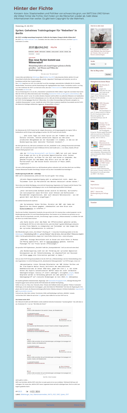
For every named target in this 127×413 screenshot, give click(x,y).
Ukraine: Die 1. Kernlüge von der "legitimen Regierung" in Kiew (105, 125)
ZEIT (67, 394)
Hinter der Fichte (33, 8)
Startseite (50, 405)
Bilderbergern (19, 234)
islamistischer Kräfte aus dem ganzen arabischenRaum (64, 94)
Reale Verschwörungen (97, 188)
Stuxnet (70, 275)
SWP (58, 394)
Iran (31, 394)
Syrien (63, 394)
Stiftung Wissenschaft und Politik (41, 153)
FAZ (39, 295)
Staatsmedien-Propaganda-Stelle (57, 280)
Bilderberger (35, 77)
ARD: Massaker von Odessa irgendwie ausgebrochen (104, 105)
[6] (67, 277)
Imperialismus (95, 184)
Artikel (20, 83)
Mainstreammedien (40, 394)
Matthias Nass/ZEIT (49, 77)
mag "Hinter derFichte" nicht (29, 39)
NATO (50, 394)
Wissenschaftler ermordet (25, 291)
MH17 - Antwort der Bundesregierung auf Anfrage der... (99, 193)
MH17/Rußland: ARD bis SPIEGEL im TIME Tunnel (105, 161)
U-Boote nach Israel (56, 87)
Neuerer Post (21, 405)
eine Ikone (26, 89)
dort (38, 234)
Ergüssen (74, 39)
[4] (70, 273)
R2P (54, 394)
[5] (72, 273)
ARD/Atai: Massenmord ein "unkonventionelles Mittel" (105, 143)
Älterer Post (79, 405)
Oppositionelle (80, 289)
